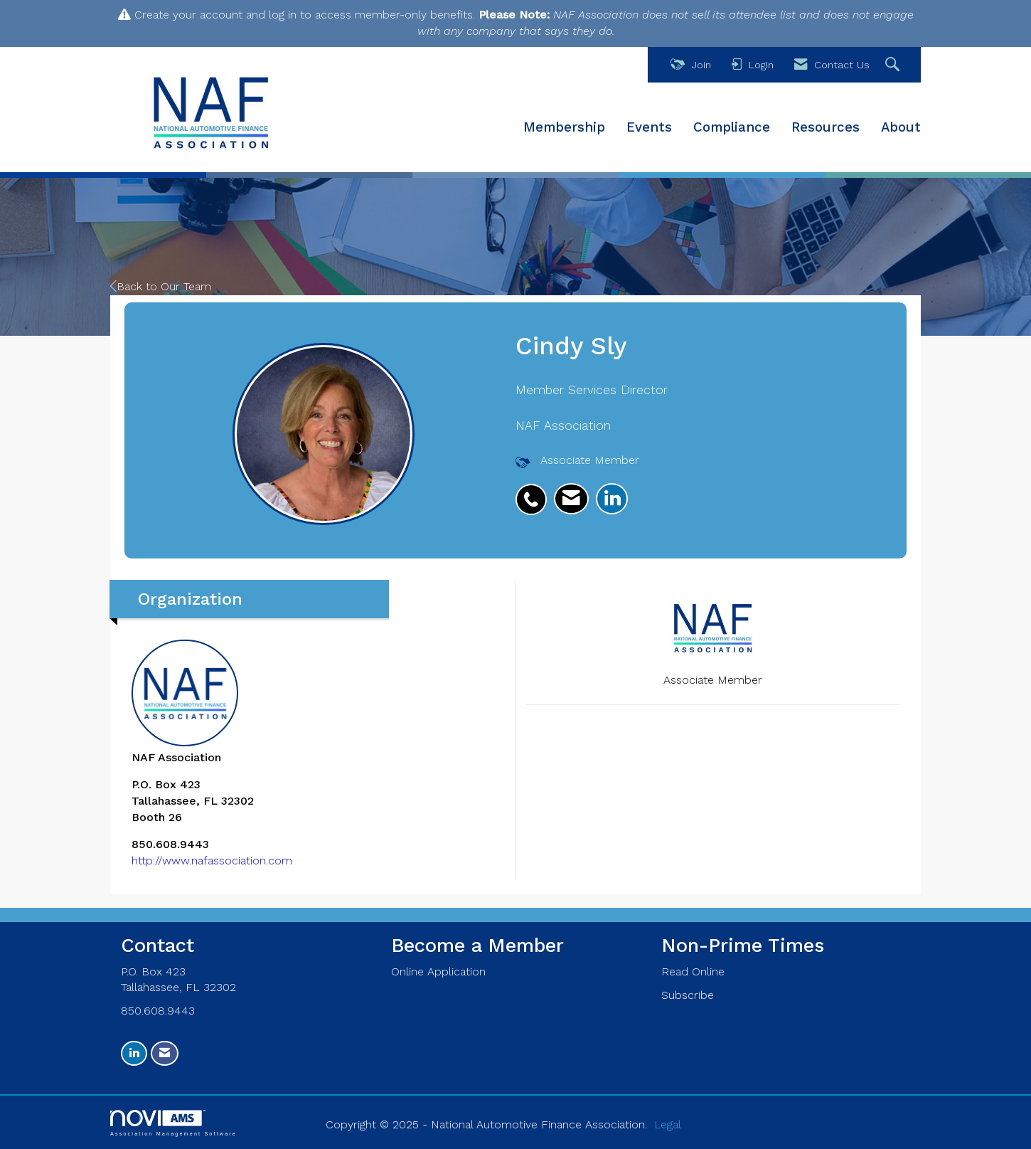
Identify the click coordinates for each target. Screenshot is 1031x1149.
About (901, 127)
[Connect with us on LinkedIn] (134, 1053)
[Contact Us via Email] (164, 1053)
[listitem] (535, 491)
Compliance (731, 127)
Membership (564, 127)
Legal (667, 1124)
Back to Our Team (160, 286)
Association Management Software (173, 1123)
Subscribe (687, 995)
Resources (825, 127)
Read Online (693, 971)
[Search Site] (894, 65)
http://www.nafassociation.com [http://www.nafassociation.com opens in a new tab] (212, 860)
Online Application (438, 971)
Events (649, 127)
